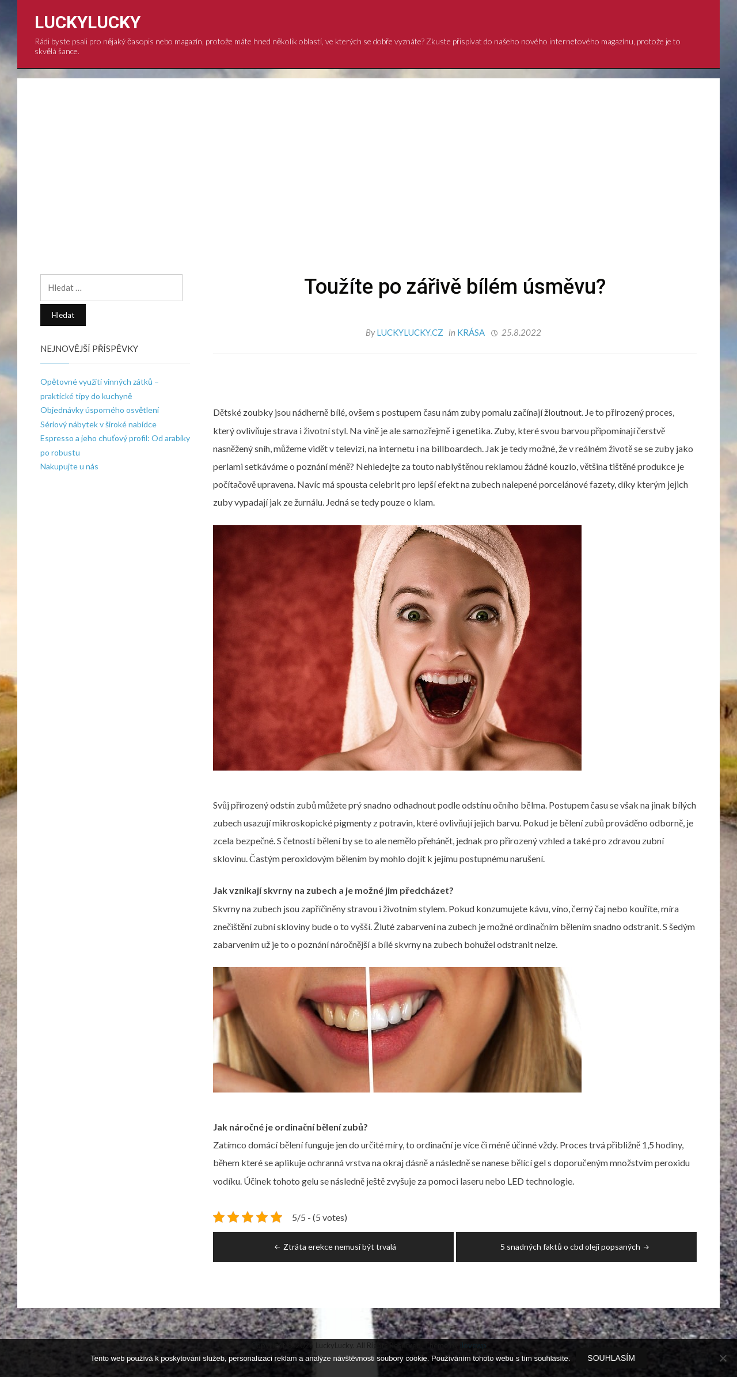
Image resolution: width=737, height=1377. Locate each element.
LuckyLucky (87, 22)
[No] (722, 1358)
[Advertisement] (368, 187)
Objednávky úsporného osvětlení (99, 410)
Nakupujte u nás (69, 466)
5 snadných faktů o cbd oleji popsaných (575, 1246)
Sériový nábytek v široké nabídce (98, 424)
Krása (471, 332)
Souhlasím (611, 1358)
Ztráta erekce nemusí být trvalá (334, 1246)
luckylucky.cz (411, 332)
